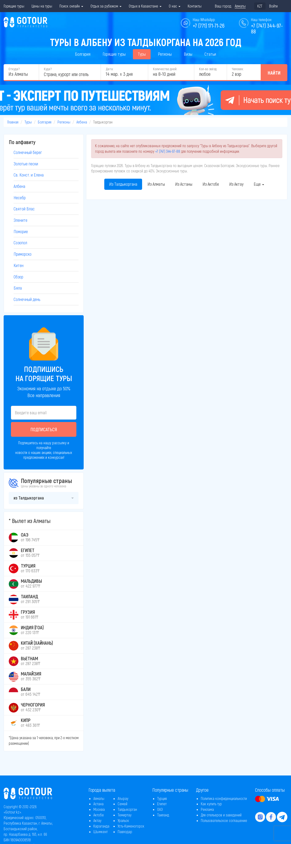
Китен (19, 265)
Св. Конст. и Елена (29, 174)
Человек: (237, 69)
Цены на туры (42, 6)
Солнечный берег (28, 152)
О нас (174, 6)
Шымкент (100, 831)
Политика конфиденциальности (224, 798)
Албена (81, 122)
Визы (188, 54)
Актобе (98, 815)
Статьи (210, 54)
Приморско (23, 254)
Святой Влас (24, 208)
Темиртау (124, 815)
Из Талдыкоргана (123, 184)
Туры (142, 54)
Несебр (20, 197)
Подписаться (44, 429)
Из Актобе (210, 184)
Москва (99, 809)
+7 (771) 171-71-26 (209, 25)
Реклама (207, 809)
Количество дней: (165, 69)
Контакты (195, 6)
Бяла (18, 288)
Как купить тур (211, 803)
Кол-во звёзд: (208, 69)
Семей (122, 803)
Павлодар (125, 831)
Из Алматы (156, 184)
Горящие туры (14, 6)
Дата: (109, 69)
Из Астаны (183, 184)
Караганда (101, 826)
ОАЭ (160, 809)
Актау (97, 820)
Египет (162, 803)
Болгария (82, 54)
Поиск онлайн (71, 6)
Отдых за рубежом (105, 6)
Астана (98, 803)
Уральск (123, 820)
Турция (162, 798)
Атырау (123, 798)
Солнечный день (27, 299)
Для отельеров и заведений (221, 815)
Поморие (21, 231)
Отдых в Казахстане (145, 6)
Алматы (98, 798)
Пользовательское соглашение (224, 820)
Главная (12, 122)
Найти (274, 73)
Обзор (18, 276)
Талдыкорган (127, 809)
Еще (259, 184)
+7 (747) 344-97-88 (167, 151)
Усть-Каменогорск (131, 826)
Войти (273, 6)
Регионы (165, 54)
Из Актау (236, 184)
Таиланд (163, 815)
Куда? (48, 69)
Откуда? (14, 69)
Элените (20, 220)
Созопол (20, 242)
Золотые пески (26, 163)
